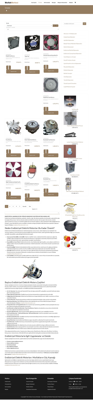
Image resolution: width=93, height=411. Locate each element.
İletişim (54, 2)
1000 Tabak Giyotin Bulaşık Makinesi (75, 194)
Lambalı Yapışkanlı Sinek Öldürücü (74, 144)
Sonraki (24, 207)
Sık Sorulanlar (8, 398)
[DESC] (55, 26)
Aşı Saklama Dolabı (75, 177)
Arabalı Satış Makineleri (69, 37)
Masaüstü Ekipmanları (69, 68)
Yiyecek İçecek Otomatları (70, 85)
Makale (71, 2)
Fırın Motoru (9, 140)
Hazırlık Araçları (29, 393)
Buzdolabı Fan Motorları (49, 140)
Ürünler (40, 2)
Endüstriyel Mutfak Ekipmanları (72, 51)
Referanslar (47, 2)
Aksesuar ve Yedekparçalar (70, 34)
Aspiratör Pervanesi (75, 236)
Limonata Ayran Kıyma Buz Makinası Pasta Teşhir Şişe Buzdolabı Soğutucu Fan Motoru (51, 55)
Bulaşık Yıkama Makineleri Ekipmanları (73, 44)
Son (30, 207)
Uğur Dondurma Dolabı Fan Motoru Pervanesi (13, 182)
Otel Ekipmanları (68, 78)
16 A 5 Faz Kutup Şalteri (75, 251)
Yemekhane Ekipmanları (31, 400)
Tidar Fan (27, 56)
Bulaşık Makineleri (30, 395)
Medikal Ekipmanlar (69, 71)
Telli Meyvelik (74, 111)
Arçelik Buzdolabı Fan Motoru (32, 184)
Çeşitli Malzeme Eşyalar (70, 88)
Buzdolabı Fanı (46, 179)
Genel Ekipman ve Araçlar (70, 58)
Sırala (7, 23)
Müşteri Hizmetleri (62, 2)
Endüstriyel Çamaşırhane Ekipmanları (73, 54)
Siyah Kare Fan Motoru (48, 97)
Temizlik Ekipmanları (69, 82)
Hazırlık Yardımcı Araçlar (70, 61)
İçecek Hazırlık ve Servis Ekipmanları (73, 64)
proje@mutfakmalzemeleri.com (30, 226)
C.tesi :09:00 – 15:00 (75, 395)
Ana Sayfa (33, 2)
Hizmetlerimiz (8, 395)
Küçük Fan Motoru (10, 56)
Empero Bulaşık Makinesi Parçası (75, 128)
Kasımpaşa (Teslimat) (52, 393)
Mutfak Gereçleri (68, 75)
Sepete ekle (13, 71)
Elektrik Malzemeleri (69, 47)
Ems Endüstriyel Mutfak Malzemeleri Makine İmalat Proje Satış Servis (56, 408)
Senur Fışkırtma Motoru (30, 140)
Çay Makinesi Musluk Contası (75, 161)
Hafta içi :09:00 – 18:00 (75, 393)
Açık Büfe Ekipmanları (69, 40)
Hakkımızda (7, 393)
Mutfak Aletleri (29, 398)
